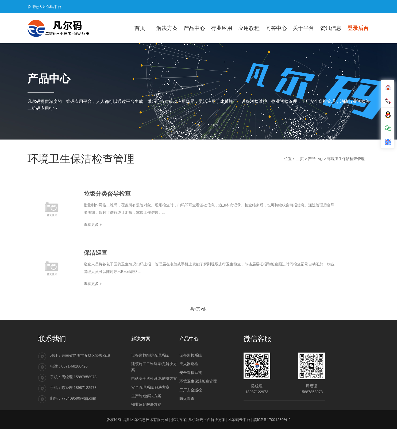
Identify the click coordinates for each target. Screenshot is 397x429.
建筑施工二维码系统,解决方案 (154, 367)
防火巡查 (186, 398)
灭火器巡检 (188, 364)
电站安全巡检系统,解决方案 (154, 378)
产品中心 (315, 159)
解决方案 (178, 420)
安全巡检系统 (190, 372)
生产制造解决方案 (146, 396)
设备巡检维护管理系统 (150, 355)
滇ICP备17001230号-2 (272, 420)
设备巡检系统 (190, 355)
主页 (300, 159)
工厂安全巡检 (190, 390)
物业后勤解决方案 (146, 404)
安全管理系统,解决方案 (150, 387)
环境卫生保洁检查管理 (346, 159)
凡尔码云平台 (239, 420)
